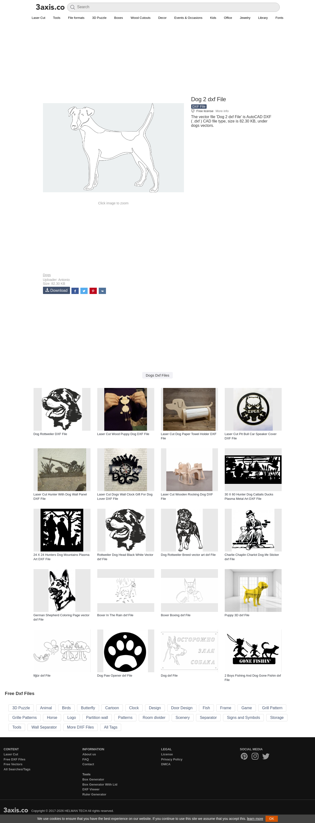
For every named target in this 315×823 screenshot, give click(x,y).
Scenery (182, 718)
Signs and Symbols (243, 718)
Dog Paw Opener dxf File (114, 675)
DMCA (166, 764)
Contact (88, 764)
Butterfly (88, 708)
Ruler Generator (94, 794)
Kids (213, 18)
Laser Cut (38, 18)
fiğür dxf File (42, 675)
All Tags (111, 727)
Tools (56, 18)
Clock (134, 708)
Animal (46, 708)
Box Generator (93, 779)
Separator (208, 718)
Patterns (125, 718)
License (167, 754)
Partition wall (97, 718)
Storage (277, 718)
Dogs (47, 275)
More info (222, 111)
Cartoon (112, 708)
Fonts (279, 18)
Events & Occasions (188, 18)
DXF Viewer (90, 789)
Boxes (118, 18)
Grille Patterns (24, 718)
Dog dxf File (169, 675)
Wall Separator (44, 727)
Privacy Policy (171, 759)
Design (155, 708)
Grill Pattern (272, 708)
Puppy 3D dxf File (237, 615)
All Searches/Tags (17, 769)
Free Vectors (13, 764)
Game (246, 708)
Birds (66, 708)
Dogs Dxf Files (157, 375)
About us (89, 754)
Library (263, 18)
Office (228, 18)
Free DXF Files (14, 759)
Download (56, 290)
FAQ (85, 759)
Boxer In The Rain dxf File (115, 615)
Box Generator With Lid (99, 784)
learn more (255, 819)
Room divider (154, 718)
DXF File (198, 106)
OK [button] (271, 819)
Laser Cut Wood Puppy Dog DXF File (123, 434)
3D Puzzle (99, 18)
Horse (52, 718)
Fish (206, 708)
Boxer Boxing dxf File (176, 615)
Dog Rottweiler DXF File (50, 434)
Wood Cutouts (140, 18)
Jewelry (245, 18)
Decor (162, 18)
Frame (225, 708)
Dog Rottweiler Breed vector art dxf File (188, 555)
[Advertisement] (157, 60)
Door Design (182, 708)
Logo (71, 718)
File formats (76, 18)
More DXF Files (80, 727)
